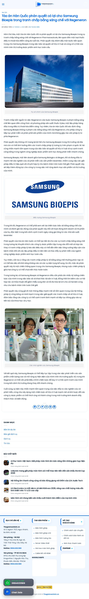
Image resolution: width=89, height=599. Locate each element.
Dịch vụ (7, 439)
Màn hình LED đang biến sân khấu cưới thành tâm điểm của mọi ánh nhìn (44, 498)
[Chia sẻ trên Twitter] (42, 407)
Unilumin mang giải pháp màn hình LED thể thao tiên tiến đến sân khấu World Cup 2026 (48, 472)
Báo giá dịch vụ (10, 434)
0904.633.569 (15, 548)
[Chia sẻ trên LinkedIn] (54, 407)
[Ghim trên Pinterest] (50, 407)
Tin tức (4, 12)
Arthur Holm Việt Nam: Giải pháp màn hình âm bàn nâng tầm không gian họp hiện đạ (48, 462)
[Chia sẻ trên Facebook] (38, 407)
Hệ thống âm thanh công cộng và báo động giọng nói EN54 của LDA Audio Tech (47, 481)
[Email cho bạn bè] (46, 407)
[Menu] (3, 4)
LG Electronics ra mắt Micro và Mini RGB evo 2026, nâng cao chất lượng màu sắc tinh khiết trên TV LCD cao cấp (47, 489)
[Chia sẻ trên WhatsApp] (35, 407)
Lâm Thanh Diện (34, 27)
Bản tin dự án (10, 430)
